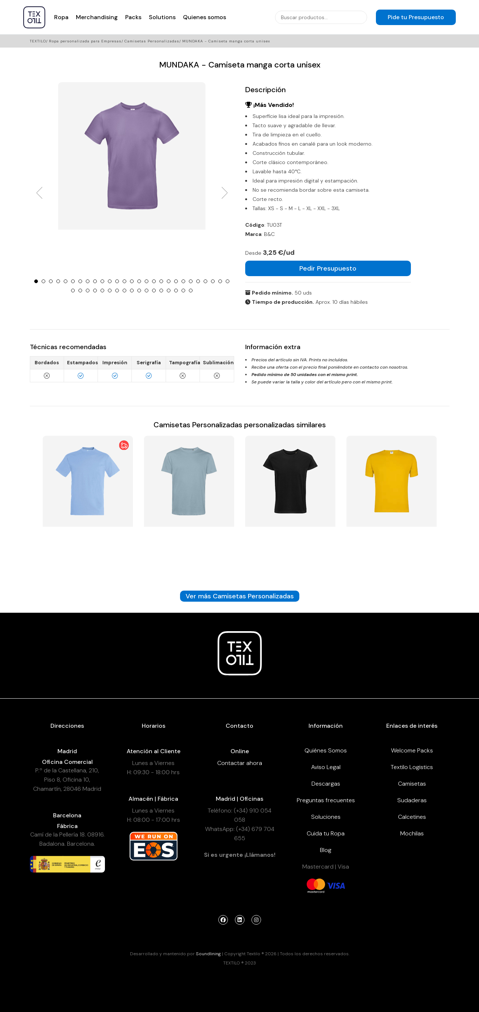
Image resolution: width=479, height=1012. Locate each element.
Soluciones (326, 817)
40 (161, 290)
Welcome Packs (412, 750)
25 (213, 281)
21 (183, 281)
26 (220, 281)
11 (110, 281)
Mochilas (412, 833)
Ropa (61, 17)
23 (198, 281)
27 (227, 281)
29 (80, 290)
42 (176, 290)
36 (132, 290)
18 (161, 281)
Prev (39, 193)
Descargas (325, 783)
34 (117, 290)
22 (191, 281)
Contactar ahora (239, 763)
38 (146, 290)
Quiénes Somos (325, 750)
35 (124, 290)
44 (191, 290)
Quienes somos (204, 17)
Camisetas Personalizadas (151, 41)
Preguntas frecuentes (326, 800)
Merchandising (97, 17)
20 (176, 281)
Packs (133, 17)
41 (168, 290)
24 (205, 281)
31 (95, 290)
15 (139, 281)
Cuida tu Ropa (326, 833)
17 (154, 281)
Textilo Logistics (412, 767)
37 (139, 290)
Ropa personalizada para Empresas (85, 41)
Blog (325, 850)
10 (102, 281)
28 (73, 290)
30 (87, 290)
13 (124, 281)
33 (110, 290)
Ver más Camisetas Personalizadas (240, 596)
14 (132, 281)
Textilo (38, 41)
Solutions (162, 17)
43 (183, 290)
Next (224, 193)
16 (146, 281)
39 (154, 290)
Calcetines (412, 817)
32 (102, 290)
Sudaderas (412, 800)
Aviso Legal (326, 767)
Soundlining (208, 954)
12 (117, 281)
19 (168, 281)
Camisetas (412, 783)
